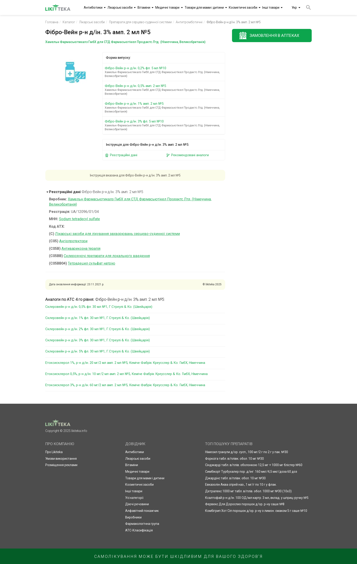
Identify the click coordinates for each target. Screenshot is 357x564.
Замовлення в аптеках (274, 35)
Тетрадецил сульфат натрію (91, 263)
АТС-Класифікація (139, 530)
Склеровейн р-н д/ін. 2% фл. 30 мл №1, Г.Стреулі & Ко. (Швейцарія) (97, 329)
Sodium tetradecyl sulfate (79, 219)
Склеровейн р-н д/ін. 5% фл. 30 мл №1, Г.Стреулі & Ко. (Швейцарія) (97, 351)
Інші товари (270, 7)
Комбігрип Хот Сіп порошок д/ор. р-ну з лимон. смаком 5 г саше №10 (256, 511)
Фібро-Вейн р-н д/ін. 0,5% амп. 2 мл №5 (164, 90)
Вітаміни (144, 7)
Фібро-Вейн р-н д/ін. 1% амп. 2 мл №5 (164, 107)
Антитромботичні (189, 22)
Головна (51, 22)
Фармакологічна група (142, 524)
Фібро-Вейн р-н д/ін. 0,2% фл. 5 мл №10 (164, 72)
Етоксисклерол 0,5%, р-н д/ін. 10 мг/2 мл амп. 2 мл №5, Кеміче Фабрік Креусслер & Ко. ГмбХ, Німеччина (126, 374)
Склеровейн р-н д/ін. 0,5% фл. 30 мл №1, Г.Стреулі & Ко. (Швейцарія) (98, 307)
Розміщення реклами (61, 465)
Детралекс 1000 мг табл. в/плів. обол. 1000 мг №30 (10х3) (248, 491)
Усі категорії (134, 498)
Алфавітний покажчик (142, 511)
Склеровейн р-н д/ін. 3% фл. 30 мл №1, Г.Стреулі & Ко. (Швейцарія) (97, 340)
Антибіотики (93, 7)
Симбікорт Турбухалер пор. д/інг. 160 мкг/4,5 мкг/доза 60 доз (251, 471)
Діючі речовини (137, 504)
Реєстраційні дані (121, 155)
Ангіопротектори (73, 241)
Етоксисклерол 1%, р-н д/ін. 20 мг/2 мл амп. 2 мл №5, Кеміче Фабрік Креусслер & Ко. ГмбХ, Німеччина (125, 363)
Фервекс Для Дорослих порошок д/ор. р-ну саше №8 (244, 504)
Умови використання (61, 458)
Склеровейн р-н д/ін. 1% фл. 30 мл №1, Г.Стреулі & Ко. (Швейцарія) (97, 318)
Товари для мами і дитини (204, 7)
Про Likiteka (54, 452)
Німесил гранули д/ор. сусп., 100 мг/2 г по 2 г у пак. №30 (246, 452)
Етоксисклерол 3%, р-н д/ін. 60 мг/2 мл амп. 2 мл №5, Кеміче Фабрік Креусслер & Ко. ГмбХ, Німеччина (125, 385)
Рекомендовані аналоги (187, 155)
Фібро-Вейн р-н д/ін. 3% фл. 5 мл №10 (164, 125)
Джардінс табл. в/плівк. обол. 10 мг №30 (235, 478)
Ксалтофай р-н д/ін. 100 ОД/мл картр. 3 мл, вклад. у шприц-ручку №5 (257, 498)
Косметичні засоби (243, 7)
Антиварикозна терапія (80, 248)
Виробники (133, 517)
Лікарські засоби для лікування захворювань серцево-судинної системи (117, 234)
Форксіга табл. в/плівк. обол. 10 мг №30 (234, 458)
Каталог (69, 22)
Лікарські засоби (120, 7)
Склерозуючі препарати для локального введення (107, 256)
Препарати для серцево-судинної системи (140, 22)
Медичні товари (167, 7)
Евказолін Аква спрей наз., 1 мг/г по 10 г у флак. (241, 484)
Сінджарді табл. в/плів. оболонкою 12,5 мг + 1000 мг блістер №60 (253, 465)
